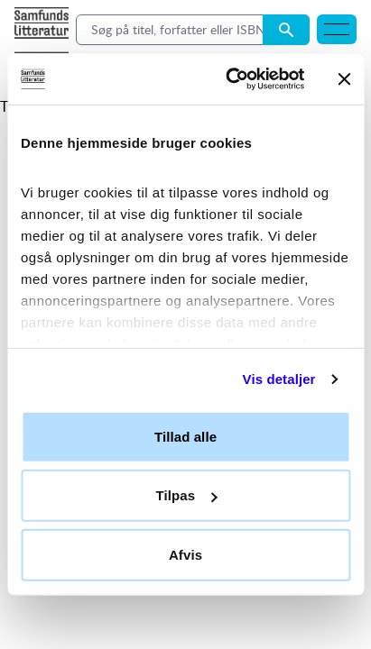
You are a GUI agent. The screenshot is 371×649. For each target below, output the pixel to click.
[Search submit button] (286, 29)
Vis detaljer (279, 379)
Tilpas (186, 495)
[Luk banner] (344, 79)
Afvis (185, 554)
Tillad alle (185, 435)
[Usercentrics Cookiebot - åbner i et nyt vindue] (229, 79)
